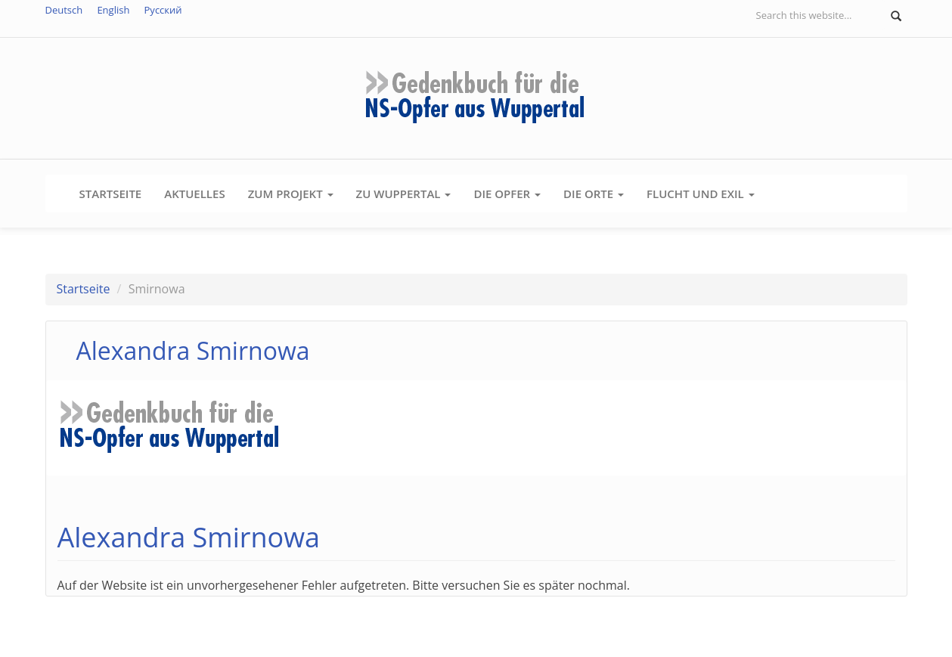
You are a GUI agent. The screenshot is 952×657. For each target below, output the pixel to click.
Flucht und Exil (701, 193)
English (113, 10)
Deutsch (64, 10)
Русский (163, 10)
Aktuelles (194, 193)
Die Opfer (507, 193)
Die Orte (593, 193)
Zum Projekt (290, 193)
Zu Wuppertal (403, 193)
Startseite (110, 193)
